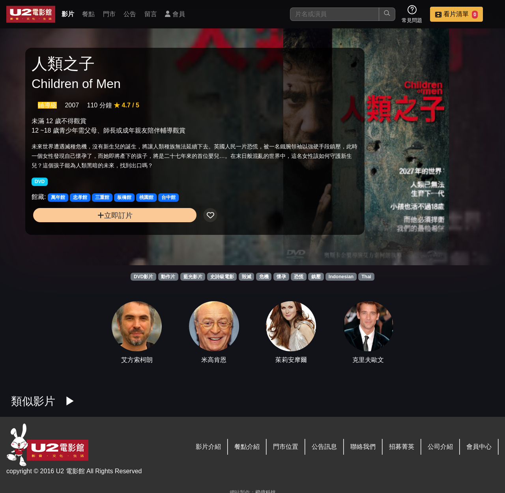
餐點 (88, 14)
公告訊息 (324, 446)
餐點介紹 (247, 446)
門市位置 (285, 446)
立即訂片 (87, 231)
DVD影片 (143, 276)
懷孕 (281, 276)
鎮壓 (316, 276)
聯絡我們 (363, 446)
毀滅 (246, 276)
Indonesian (341, 276)
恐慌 (298, 276)
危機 (264, 276)
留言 (150, 14)
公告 (129, 14)
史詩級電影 (222, 276)
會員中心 (479, 446)
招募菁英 (401, 446)
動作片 (168, 276)
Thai (366, 276)
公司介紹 (440, 446)
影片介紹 (208, 446)
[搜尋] (334, 14)
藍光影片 (192, 276)
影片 (68, 14)
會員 (175, 14)
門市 (109, 14)
